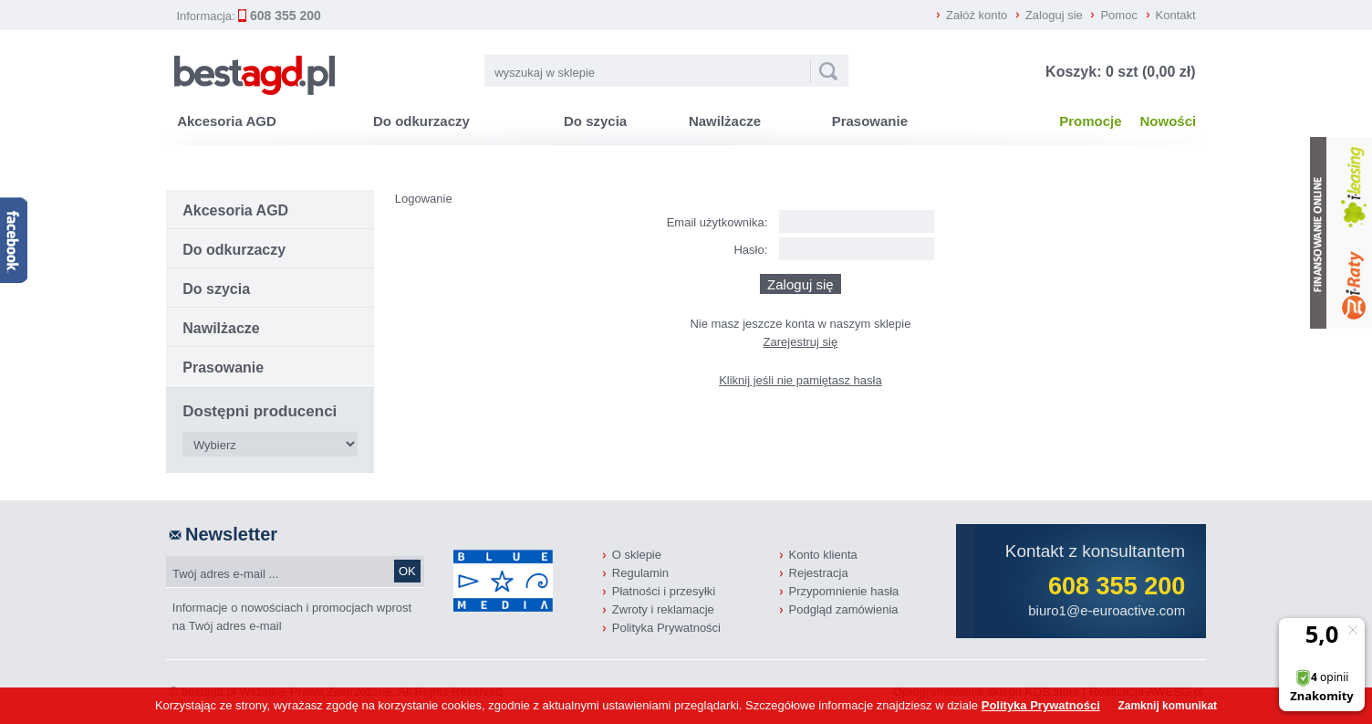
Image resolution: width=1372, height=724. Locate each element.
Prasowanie (870, 121)
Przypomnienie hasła (844, 591)
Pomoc (1118, 15)
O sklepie (636, 554)
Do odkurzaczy (421, 121)
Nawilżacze (725, 121)
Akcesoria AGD (226, 121)
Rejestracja (818, 573)
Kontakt (1176, 15)
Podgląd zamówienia (844, 609)
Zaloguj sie (1054, 15)
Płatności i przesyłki (663, 591)
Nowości (1168, 121)
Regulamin (640, 573)
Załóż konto (976, 15)
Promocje (1090, 121)
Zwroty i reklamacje (663, 609)
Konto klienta (823, 554)
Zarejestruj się (801, 342)
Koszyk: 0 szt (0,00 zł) (1120, 71)
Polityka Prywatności (666, 628)
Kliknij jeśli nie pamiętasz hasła (800, 380)
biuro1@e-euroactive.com (1106, 610)
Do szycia (595, 121)
